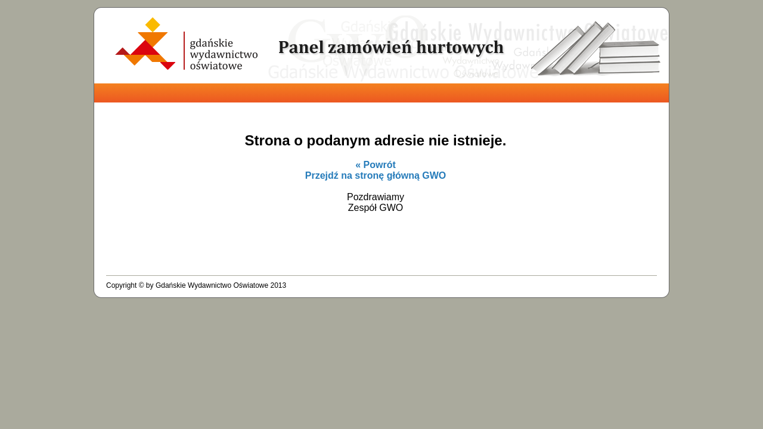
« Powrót (375, 165)
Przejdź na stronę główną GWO (375, 175)
